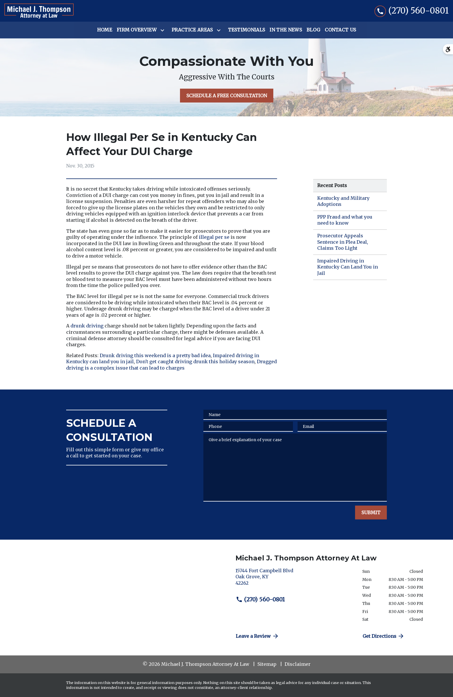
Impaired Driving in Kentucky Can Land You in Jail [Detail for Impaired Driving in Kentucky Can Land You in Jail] (347, 267)
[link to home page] (39, 10)
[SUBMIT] (371, 512)
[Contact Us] (340, 30)
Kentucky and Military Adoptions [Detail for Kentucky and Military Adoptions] (343, 201)
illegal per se (214, 237)
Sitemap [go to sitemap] (266, 664)
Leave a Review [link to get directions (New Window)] (257, 636)
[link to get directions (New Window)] (294, 579)
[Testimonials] (247, 30)
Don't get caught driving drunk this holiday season (195, 361)
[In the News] (285, 30)
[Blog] (313, 30)
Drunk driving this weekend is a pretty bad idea (155, 355)
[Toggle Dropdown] (163, 30)
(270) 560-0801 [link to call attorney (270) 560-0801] (260, 599)
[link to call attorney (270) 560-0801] (411, 11)
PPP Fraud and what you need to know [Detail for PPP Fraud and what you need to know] (344, 220)
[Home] (104, 30)
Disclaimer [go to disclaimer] (298, 664)
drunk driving (86, 326)
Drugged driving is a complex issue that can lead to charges (172, 365)
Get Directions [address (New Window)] (384, 636)
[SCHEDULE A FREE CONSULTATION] (226, 95)
